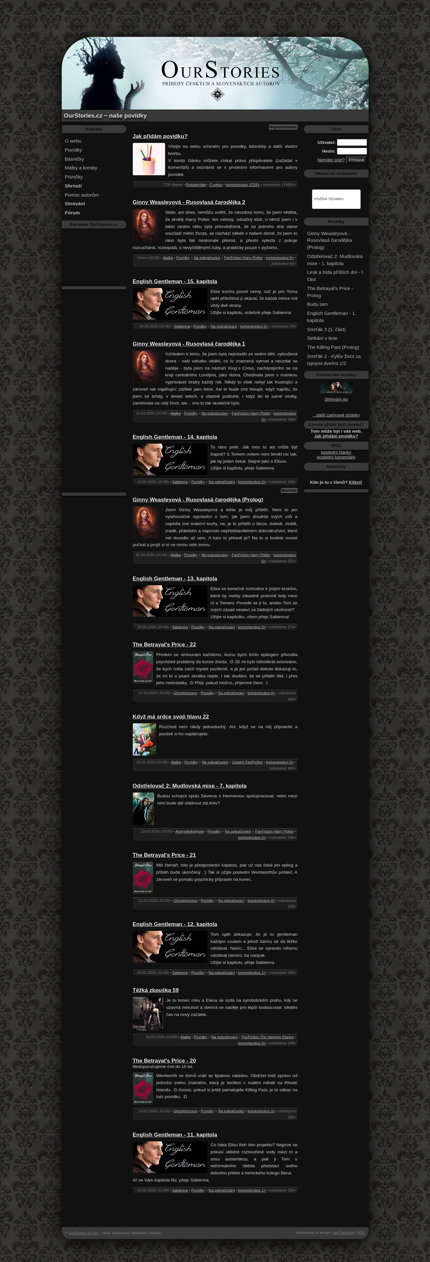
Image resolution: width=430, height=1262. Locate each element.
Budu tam (317, 304)
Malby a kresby (81, 167)
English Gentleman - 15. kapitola (175, 281)
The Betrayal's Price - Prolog (330, 292)
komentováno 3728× (243, 185)
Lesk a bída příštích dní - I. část (335, 275)
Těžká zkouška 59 (156, 990)
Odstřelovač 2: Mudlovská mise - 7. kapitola (189, 786)
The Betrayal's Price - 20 (164, 1061)
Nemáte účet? (331, 159)
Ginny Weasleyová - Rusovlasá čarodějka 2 (189, 202)
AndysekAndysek (189, 831)
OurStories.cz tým (83, 1233)
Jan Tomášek (343, 1233)
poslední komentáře (336, 457)
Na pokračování (207, 258)
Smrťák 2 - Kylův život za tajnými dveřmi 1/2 (334, 359)
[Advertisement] (215, 14)
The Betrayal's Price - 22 (164, 645)
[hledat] (328, 199)
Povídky (73, 150)
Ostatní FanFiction (247, 762)
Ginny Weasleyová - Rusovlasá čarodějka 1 (189, 344)
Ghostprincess (185, 693)
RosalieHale (196, 185)
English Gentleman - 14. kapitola (175, 437)
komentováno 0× (280, 258)
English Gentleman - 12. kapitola (175, 924)
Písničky (74, 176)
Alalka (168, 258)
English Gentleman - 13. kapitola (175, 579)
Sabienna (182, 326)
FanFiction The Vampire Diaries (268, 1037)
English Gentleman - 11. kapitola (175, 1135)
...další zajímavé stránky (336, 415)
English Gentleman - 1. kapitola (331, 316)
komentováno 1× (252, 973)
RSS (361, 1233)
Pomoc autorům (82, 195)
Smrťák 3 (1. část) (326, 329)
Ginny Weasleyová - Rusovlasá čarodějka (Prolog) (198, 500)
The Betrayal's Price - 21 (164, 855)
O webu (73, 141)
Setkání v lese (322, 338)
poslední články (336, 452)
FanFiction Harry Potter (243, 258)
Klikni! (355, 482)
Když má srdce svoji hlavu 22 (171, 717)
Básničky (74, 159)
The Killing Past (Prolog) (333, 347)
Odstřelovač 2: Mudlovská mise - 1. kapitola (335, 259)
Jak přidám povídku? (160, 136)
